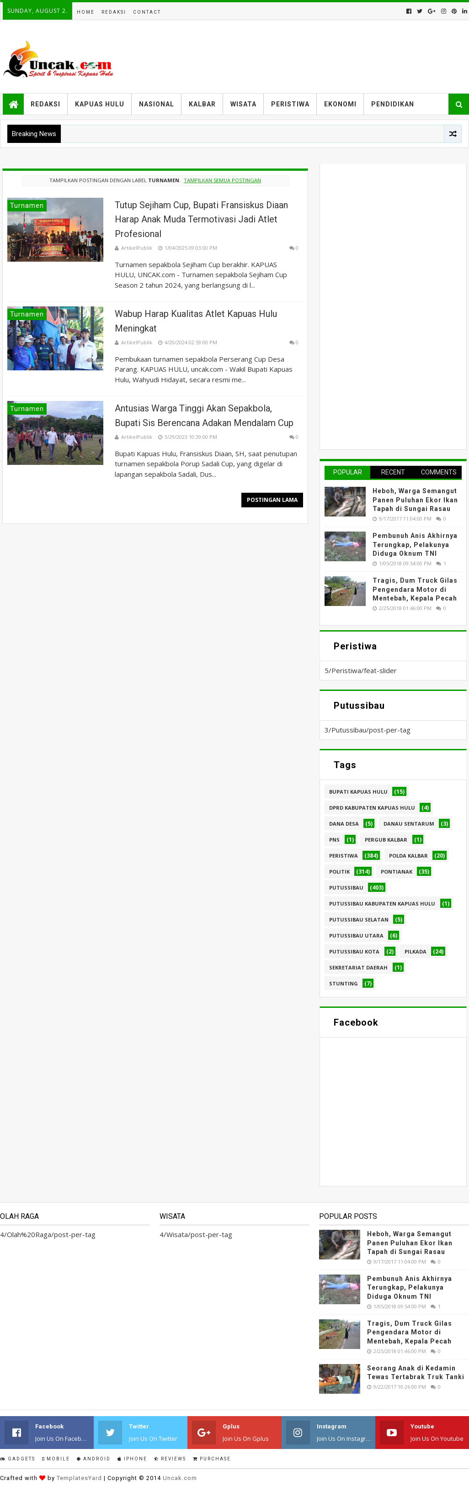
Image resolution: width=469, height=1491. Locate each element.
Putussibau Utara (356, 935)
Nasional (156, 104)
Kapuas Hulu (99, 104)
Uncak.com (180, 1478)
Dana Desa (344, 823)
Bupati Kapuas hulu (358, 791)
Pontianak (396, 871)
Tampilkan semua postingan (222, 180)
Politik (339, 871)
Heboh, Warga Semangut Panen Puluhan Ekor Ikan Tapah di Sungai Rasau (415, 499)
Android (94, 1458)
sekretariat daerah (358, 967)
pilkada (415, 951)
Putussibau (346, 887)
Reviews (170, 1458)
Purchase (212, 1458)
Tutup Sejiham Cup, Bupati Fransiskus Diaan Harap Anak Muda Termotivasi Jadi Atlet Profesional (201, 219)
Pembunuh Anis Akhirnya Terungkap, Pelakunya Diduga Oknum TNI (415, 544)
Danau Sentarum (409, 823)
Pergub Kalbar (386, 839)
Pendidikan (392, 104)
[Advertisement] (393, 306)
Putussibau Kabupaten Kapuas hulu (382, 903)
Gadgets (17, 1458)
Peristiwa (290, 104)
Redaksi (113, 12)
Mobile (56, 1458)
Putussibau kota (354, 951)
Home (86, 12)
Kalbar (202, 104)
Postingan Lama (272, 500)
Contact (147, 12)
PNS (334, 839)
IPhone (132, 1458)
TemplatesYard (79, 1478)
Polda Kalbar (408, 855)
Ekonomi (340, 104)
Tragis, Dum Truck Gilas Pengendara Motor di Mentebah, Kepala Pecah (415, 589)
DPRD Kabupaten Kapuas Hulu (372, 807)
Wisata (243, 104)
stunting (343, 983)
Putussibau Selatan (359, 919)
